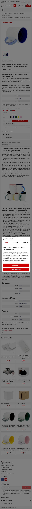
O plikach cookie (25, 228)
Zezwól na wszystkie (16, 255)
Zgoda (6, 228)
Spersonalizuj (16, 251)
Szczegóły (15, 228)
